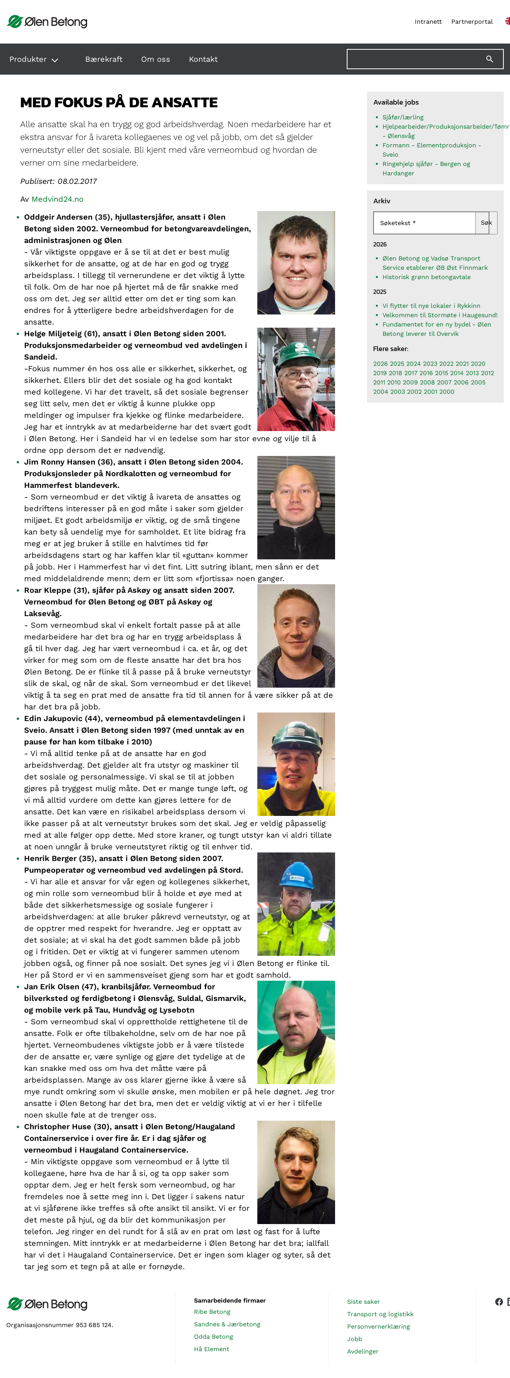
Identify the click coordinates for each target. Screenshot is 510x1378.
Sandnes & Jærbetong (227, 1324)
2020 (478, 363)
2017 (410, 373)
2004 (380, 391)
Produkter (28, 59)
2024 (413, 363)
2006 (461, 382)
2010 (394, 382)
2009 (410, 382)
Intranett (428, 21)
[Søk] (494, 59)
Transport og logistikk (380, 1314)
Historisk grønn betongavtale (426, 277)
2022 (446, 363)
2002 (414, 391)
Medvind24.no (57, 199)
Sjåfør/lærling (403, 117)
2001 (430, 391)
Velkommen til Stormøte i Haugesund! (440, 315)
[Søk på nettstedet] (425, 59)
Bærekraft (103, 59)
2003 (397, 391)
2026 (380, 363)
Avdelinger (363, 1351)
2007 (444, 382)
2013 (472, 373)
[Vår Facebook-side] (499, 1326)
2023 (430, 363)
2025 (397, 363)
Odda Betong (213, 1336)
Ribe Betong (212, 1311)
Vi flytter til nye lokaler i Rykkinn (431, 305)
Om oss (155, 59)
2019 (380, 373)
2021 (462, 363)
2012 (487, 373)
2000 (446, 391)
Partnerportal (472, 21)
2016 (426, 373)
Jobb (354, 1339)
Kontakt (203, 59)
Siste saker (363, 1301)
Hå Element (211, 1349)
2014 (457, 373)
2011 (379, 382)
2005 (478, 382)
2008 (427, 382)
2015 (441, 373)
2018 (395, 373)
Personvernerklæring (378, 1326)
